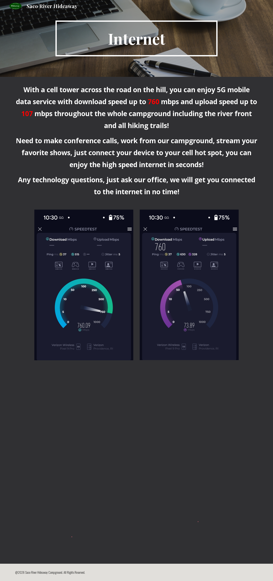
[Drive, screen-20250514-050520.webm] (136, 436)
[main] (136, 38)
